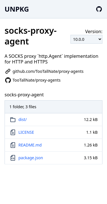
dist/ (23, 119)
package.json (31, 157)
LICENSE (26, 132)
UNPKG (17, 9)
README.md (30, 145)
